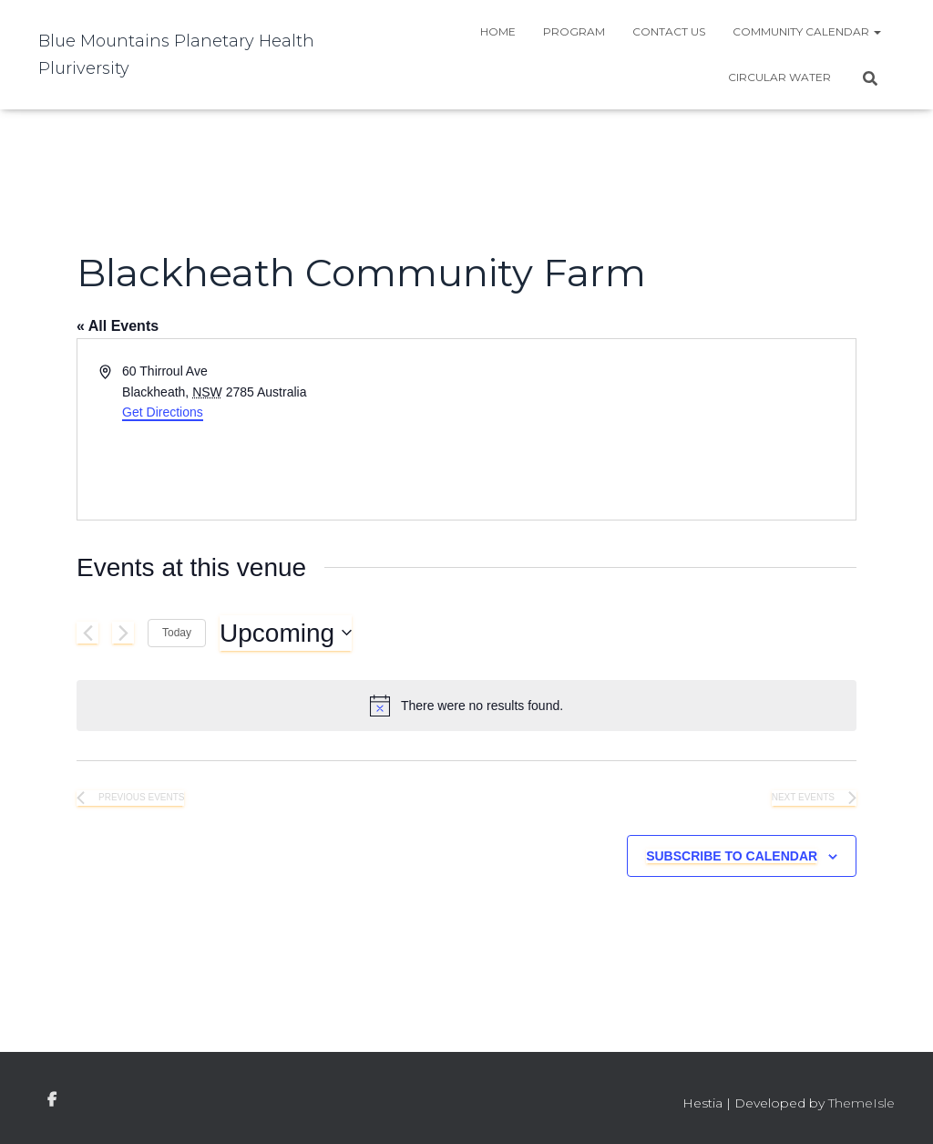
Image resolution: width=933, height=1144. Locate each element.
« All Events (118, 326)
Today (176, 632)
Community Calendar (807, 31)
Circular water (779, 77)
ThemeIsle (861, 1103)
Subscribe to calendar (731, 856)
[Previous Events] (87, 633)
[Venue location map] (660, 429)
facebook (52, 1100)
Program (574, 31)
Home (498, 31)
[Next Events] (123, 633)
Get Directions (162, 412)
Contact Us (668, 31)
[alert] (466, 705)
